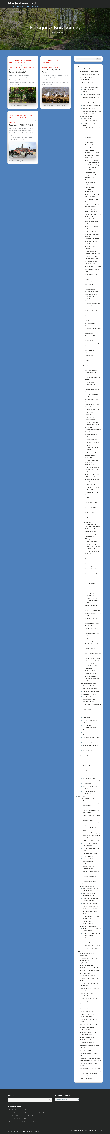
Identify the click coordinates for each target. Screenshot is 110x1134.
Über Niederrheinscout (87, 69)
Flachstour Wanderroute (92, 145)
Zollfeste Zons (87, 783)
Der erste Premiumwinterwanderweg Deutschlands (91, 803)
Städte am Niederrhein (87, 756)
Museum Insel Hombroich (90, 712)
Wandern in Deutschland (87, 798)
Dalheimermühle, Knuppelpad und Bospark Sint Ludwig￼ (92, 175)
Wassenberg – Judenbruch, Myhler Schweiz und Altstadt (91, 336)
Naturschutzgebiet (15, 65)
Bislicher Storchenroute (92, 636)
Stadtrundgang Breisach (90, 858)
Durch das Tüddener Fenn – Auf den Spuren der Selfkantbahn (92, 306)
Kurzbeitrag (28, 60)
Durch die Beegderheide (90, 903)
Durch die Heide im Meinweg (91, 105)
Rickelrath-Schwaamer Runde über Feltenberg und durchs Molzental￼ (92, 163)
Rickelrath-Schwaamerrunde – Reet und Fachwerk (92, 348)
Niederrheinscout (22, 3)
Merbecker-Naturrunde (89, 100)
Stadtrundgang (30, 120)
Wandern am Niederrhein (87, 116)
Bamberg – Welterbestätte (91, 871)
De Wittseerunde (90, 484)
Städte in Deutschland (86, 856)
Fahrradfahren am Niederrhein (89, 683)
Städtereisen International (88, 926)
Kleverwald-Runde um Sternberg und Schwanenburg (92, 593)
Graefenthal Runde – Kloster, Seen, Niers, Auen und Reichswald (92, 547)
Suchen (98, 58)
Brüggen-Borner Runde (92, 409)
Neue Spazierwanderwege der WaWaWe (92, 623)
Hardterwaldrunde (90, 628)
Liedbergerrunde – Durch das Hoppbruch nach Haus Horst (93, 653)
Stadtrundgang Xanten (89, 776)
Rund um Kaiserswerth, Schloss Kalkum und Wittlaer (92, 554)
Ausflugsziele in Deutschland (88, 853)
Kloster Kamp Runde (91, 541)
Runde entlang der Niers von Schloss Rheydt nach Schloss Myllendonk (92, 527)
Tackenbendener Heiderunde (88, 1040)
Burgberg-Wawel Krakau (92, 948)
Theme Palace (98, 1130)
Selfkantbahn (87, 714)
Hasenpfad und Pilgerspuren (88, 998)
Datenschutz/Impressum (87, 82)
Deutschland (71, 4)
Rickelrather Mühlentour (92, 363)
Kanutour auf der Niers (89, 753)
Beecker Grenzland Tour (92, 147)
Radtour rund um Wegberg (91, 691)
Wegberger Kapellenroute (90, 686)
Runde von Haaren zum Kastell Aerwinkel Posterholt (92, 182)
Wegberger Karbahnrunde (93, 266)
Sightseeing (12, 120)
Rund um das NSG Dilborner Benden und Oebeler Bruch (91, 510)
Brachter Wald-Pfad (91, 452)
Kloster (20, 60)
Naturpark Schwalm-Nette (17, 62)
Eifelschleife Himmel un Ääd (91, 840)
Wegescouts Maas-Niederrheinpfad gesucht (21, 1122)
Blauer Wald (86, 717)
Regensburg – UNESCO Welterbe (21, 125)
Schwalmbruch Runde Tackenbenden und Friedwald (91, 372)
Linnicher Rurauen (90, 673)
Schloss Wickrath (90, 671)
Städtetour (21, 120)
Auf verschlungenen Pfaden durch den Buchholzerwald (91, 581)
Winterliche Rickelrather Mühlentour (19, 1109)
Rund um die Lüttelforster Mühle (89, 970)
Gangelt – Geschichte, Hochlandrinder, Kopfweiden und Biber (91, 289)
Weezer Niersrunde (91, 618)
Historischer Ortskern (25, 115)
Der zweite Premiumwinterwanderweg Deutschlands (91, 810)
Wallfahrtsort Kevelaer (89, 773)
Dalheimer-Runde (90, 231)
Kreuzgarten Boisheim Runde (91, 94)
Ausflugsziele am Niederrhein (88, 694)
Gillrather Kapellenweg (89, 108)
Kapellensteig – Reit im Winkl (91, 815)
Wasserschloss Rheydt (92, 661)
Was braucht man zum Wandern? (90, 74)
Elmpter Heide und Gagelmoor (92, 103)
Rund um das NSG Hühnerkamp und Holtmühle (90, 385)
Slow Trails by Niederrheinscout (89, 87)
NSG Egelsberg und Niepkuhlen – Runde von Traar (92, 600)
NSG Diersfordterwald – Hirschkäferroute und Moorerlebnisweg (92, 646)
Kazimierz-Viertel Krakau (92, 945)
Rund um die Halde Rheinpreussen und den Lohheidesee (92, 679)
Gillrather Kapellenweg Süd (91, 97)
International (85, 4)
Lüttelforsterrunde (90, 321)
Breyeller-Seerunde (91, 439)
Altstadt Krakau (90, 943)
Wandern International (87, 886)
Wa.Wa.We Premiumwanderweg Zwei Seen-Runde (93, 430)
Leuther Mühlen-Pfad (91, 492)
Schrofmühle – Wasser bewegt (92, 704)
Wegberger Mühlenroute (90, 688)
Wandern (20, 67)
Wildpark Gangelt (88, 696)
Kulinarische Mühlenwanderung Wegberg (90, 135)
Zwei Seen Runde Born (92, 505)
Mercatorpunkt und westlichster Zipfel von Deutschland (89, 727)
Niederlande (26, 65)
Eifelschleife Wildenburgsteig (91, 833)
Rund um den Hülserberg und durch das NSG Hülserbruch (92, 666)
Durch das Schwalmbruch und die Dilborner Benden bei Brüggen (92, 469)
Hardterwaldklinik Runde (92, 658)
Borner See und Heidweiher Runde (90, 1068)
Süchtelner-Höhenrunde (92, 442)
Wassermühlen (29, 67)
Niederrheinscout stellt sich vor (89, 71)
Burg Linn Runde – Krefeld (92, 610)
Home (47, 4)
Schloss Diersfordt (88, 742)
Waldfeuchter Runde (91, 274)
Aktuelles (98, 4)
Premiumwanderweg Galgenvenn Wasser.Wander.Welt (91, 462)
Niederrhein (58, 4)
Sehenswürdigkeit (23, 117)
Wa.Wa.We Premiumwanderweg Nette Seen (91, 447)
